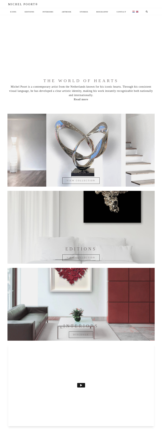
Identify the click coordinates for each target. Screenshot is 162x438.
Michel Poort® (23, 4)
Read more (81, 99)
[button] (147, 11)
